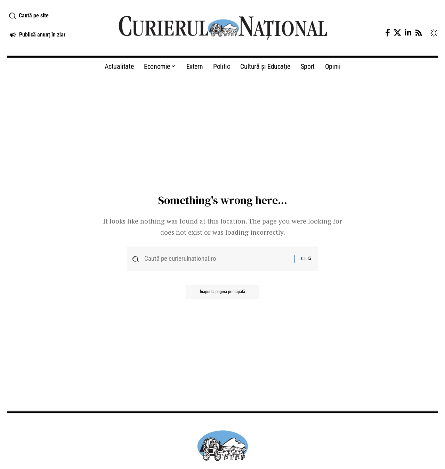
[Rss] (418, 32)
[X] (397, 32)
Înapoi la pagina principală (222, 292)
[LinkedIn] (408, 32)
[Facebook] (387, 32)
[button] (56, 15)
